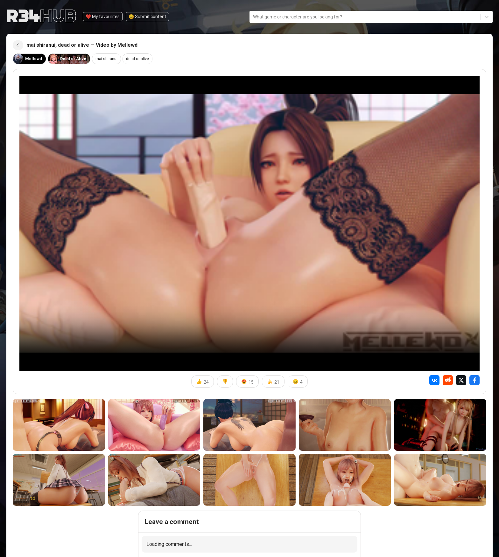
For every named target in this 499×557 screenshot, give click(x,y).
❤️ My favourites (103, 16)
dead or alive (144, 61)
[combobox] (253, 17)
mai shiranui (110, 61)
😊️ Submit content (147, 16)
